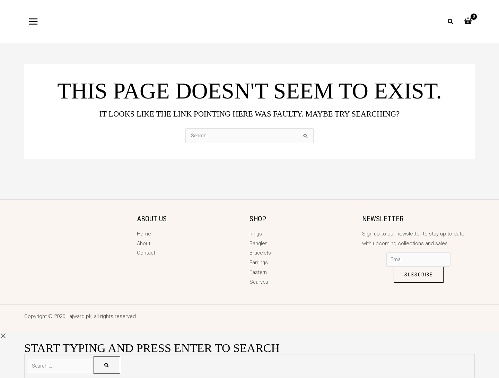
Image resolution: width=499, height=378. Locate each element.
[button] (451, 22)
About (144, 243)
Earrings (259, 262)
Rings (256, 234)
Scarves (259, 282)
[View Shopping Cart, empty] (468, 21)
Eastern (258, 272)
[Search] (111, 365)
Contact (146, 253)
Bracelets (261, 253)
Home (144, 234)
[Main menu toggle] (33, 21)
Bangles (259, 243)
